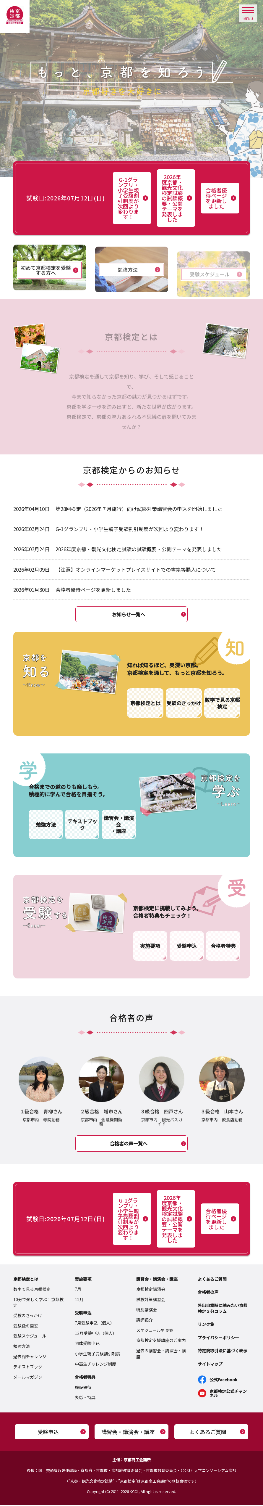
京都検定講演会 (150, 1290)
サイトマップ (210, 1365)
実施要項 (83, 1280)
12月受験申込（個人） (96, 1334)
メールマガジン (27, 1378)
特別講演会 (146, 1310)
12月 (79, 1300)
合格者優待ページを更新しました (216, 198)
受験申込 (83, 1313)
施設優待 (83, 1388)
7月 (78, 1290)
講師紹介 (144, 1321)
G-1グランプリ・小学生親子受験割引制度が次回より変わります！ (128, 198)
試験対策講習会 (150, 1300)
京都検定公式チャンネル (228, 1394)
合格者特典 (85, 1378)
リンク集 (206, 1325)
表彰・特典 (85, 1398)
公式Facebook (223, 1380)
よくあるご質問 (212, 1280)
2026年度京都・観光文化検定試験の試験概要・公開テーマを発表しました (172, 198)
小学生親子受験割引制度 (97, 1354)
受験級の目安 (25, 1327)
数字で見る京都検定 (32, 1290)
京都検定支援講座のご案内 (161, 1341)
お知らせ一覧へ (128, 614)
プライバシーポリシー (218, 1338)
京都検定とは (25, 1280)
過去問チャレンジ (29, 1357)
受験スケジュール (29, 1337)
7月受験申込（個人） (94, 1324)
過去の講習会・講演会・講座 (161, 1354)
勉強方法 (21, 1347)
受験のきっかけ (27, 1316)
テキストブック (27, 1367)
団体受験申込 (87, 1344)
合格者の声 (208, 1293)
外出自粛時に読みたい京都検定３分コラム (222, 1309)
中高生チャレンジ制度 (95, 1364)
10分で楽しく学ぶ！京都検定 (38, 1303)
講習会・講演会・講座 (157, 1280)
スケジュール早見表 (154, 1331)
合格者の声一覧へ (128, 1144)
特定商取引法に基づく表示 (222, 1351)
